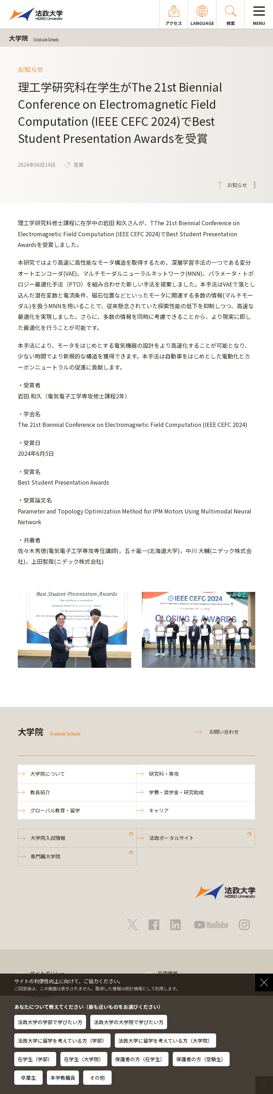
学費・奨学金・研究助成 (176, 792)
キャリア (159, 810)
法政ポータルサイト (171, 837)
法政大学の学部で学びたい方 (50, 1022)
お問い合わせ (224, 731)
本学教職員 (62, 1077)
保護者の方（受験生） (201, 1059)
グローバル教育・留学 (55, 810)
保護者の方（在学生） (140, 1059)
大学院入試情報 (48, 837)
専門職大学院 (45, 856)
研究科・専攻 (164, 773)
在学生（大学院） (84, 1059)
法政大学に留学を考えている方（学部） (62, 1040)
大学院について (47, 773)
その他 (97, 1077)
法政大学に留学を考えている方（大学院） (165, 1040)
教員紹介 (40, 792)
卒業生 (28, 1077)
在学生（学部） (35, 1059)
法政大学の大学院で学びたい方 (129, 1022)
